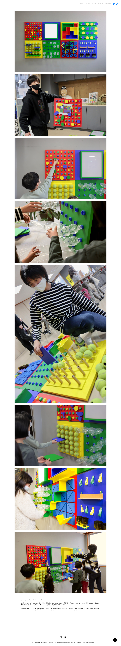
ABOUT (94, 4)
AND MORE (87, 4)
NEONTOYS (108, 4)
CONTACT (100, 4)
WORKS (81, 4)
